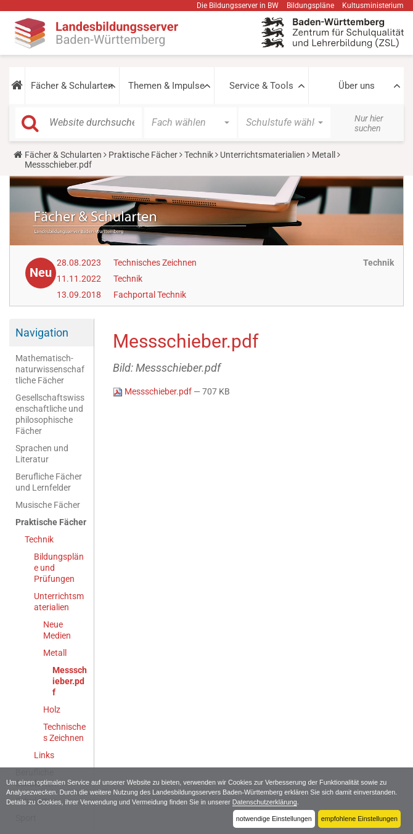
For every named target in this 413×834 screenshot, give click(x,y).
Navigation (41, 332)
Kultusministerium (373, 5)
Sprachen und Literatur (41, 453)
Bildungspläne (310, 5)
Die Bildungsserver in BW (238, 5)
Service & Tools (261, 85)
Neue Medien (57, 629)
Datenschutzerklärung (264, 802)
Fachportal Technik (149, 295)
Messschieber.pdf (69, 681)
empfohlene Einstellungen (359, 818)
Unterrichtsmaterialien (262, 155)
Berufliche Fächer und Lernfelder (48, 482)
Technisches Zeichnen (155, 263)
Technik (198, 155)
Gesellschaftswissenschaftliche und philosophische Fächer (49, 414)
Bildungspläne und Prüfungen (59, 568)
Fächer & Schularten (72, 85)
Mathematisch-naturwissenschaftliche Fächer (49, 369)
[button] (17, 85)
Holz (51, 709)
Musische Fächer (47, 505)
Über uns (356, 85)
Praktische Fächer (143, 155)
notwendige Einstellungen (274, 818)
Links (44, 755)
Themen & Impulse (166, 85)
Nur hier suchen (368, 123)
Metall (323, 155)
